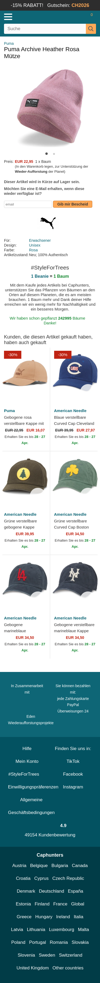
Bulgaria (59, 865)
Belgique (39, 865)
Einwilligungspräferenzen (33, 786)
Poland (18, 942)
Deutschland (51, 891)
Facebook (73, 774)
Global (77, 904)
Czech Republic (68, 878)
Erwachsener (40, 240)
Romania (59, 942)
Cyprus (41, 878)
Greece (24, 916)
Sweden (47, 955)
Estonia (23, 904)
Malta (83, 929)
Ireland (63, 916)
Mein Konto (26, 761)
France (60, 904)
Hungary (43, 916)
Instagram (73, 786)
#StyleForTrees (27, 774)
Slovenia (26, 955)
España (75, 891)
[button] (46, 153)
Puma (9, 43)
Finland (42, 904)
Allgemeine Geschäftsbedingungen (31, 806)
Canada (80, 865)
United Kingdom (33, 967)
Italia (78, 916)
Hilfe (26, 748)
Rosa (33, 250)
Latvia (17, 929)
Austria (19, 865)
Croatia (23, 878)
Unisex (35, 245)
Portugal (37, 942)
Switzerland (70, 955)
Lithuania (36, 929)
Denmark (26, 891)
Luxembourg (61, 929)
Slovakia (80, 942)
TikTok (73, 761)
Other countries (68, 967)
